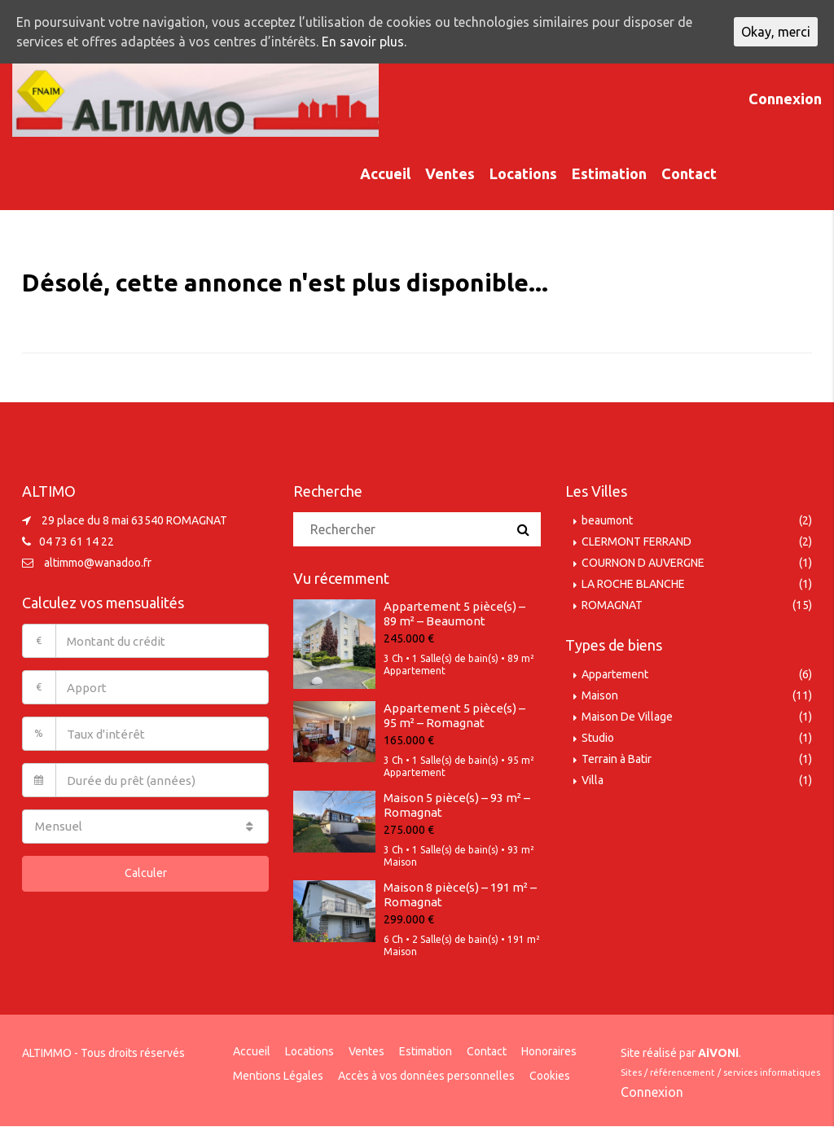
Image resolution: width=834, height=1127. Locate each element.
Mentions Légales (278, 1075)
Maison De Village (627, 716)
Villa (593, 780)
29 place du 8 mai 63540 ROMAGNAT (134, 520)
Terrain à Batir (617, 758)
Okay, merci (775, 31)
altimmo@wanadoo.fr (97, 562)
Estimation (609, 173)
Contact (689, 173)
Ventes (450, 173)
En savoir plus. (364, 41)
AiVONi (718, 1052)
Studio (598, 737)
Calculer (146, 872)
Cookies (549, 1075)
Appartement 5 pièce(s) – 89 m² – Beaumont (454, 613)
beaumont (607, 520)
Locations (523, 173)
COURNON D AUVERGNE (643, 562)
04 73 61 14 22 (76, 541)
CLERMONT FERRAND (636, 541)
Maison (600, 695)
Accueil (385, 173)
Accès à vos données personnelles (426, 1075)
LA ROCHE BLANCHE (633, 583)
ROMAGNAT (612, 605)
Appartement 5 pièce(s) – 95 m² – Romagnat (454, 715)
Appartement (615, 674)
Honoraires (549, 1051)
